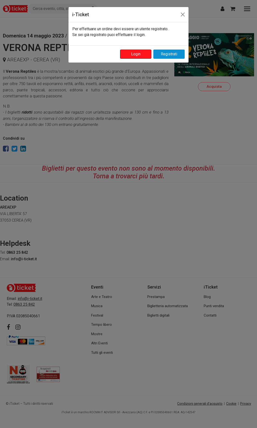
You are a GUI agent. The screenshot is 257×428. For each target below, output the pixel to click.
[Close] (183, 14)
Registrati (169, 54)
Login (136, 54)
